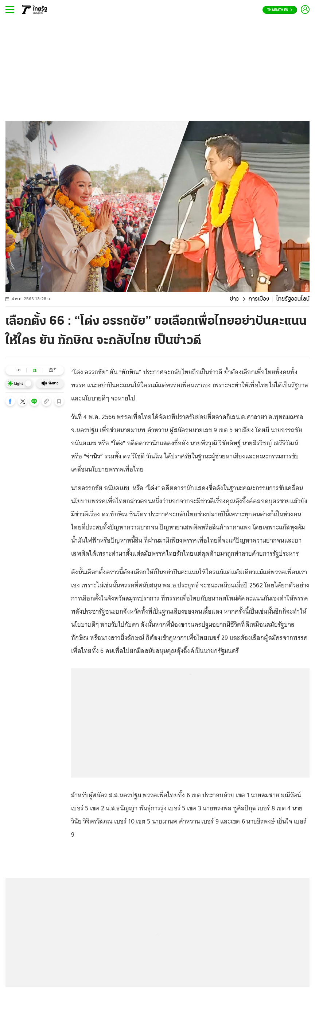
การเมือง (258, 299)
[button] (10, 401)
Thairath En (279, 10)
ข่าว (234, 299)
